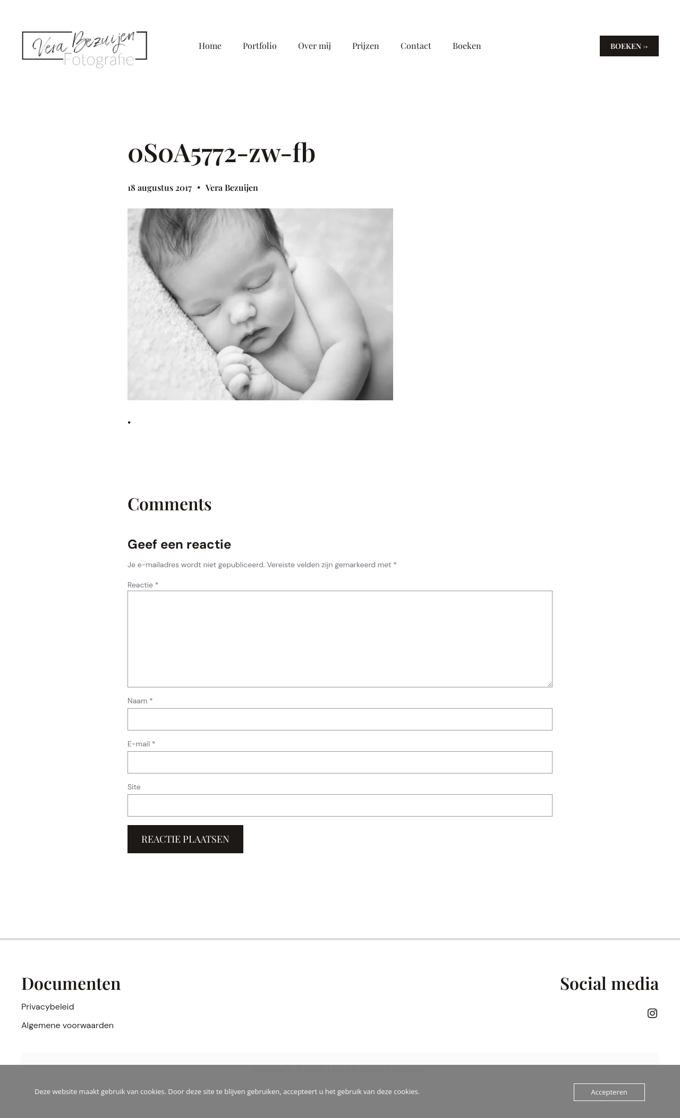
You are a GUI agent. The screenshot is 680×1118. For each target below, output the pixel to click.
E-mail (142, 744)
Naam (140, 700)
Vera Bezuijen (232, 187)
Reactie (143, 585)
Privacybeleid (47, 1006)
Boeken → (629, 46)
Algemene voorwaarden (67, 1025)
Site (134, 787)
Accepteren (609, 1092)
